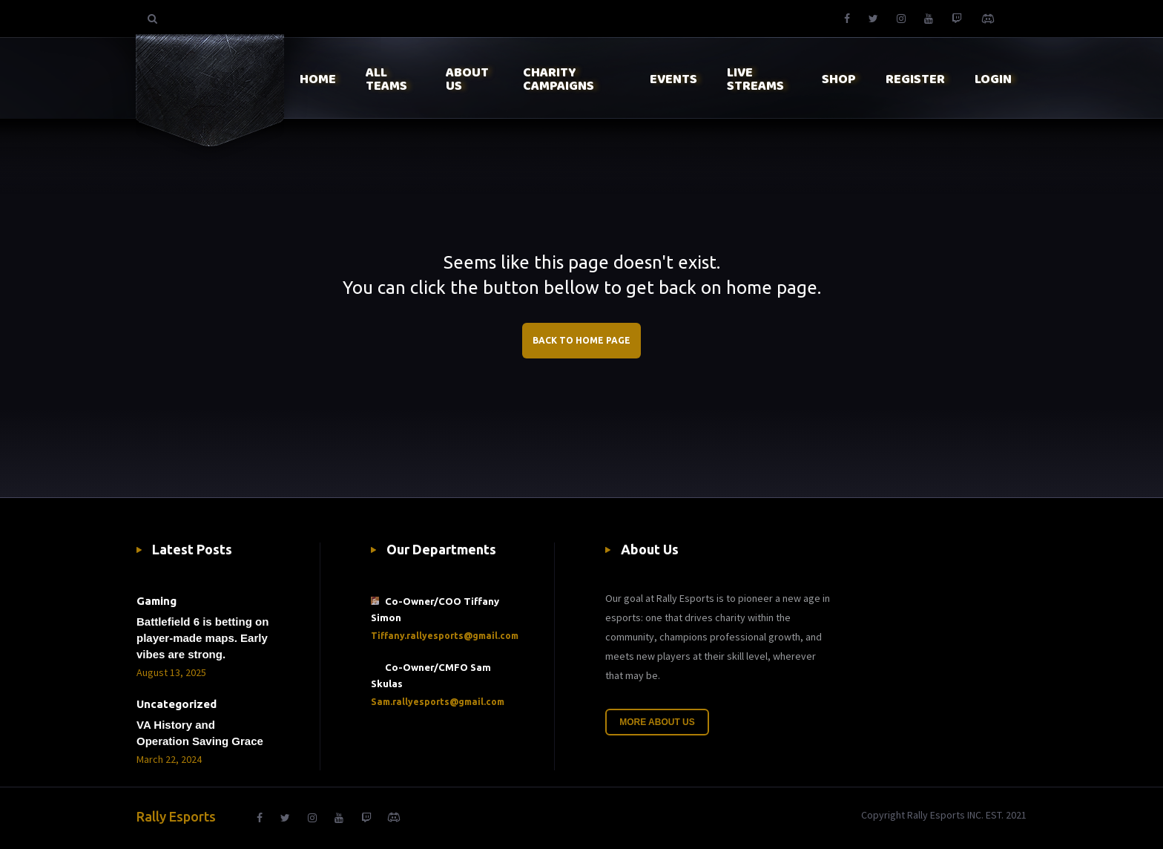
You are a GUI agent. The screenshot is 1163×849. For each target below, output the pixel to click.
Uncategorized (176, 704)
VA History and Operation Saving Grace (199, 732)
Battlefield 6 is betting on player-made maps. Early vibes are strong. (202, 637)
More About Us (657, 722)
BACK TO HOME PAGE (581, 340)
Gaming (156, 600)
